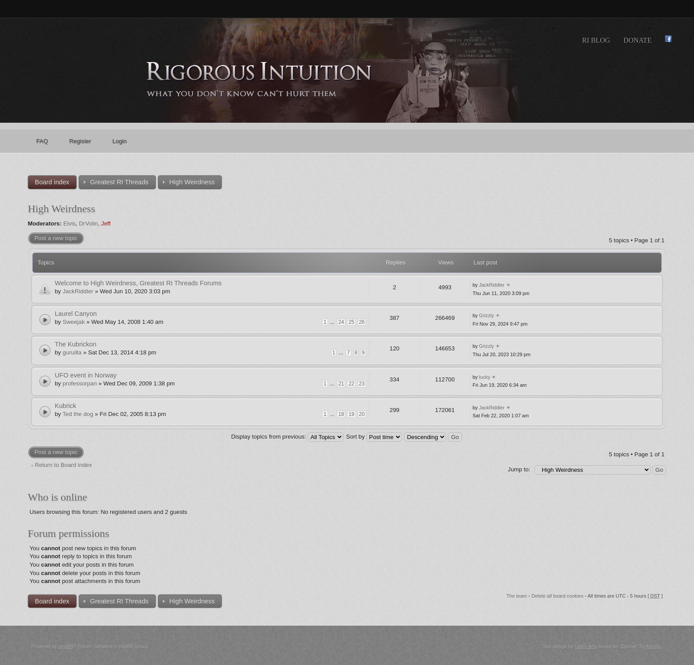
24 (341, 322)
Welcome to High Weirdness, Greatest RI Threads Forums (138, 283)
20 (362, 414)
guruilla (71, 352)
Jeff (106, 223)
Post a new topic (56, 238)
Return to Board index (63, 465)
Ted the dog (77, 414)
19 (351, 414)
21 (341, 384)
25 (351, 322)
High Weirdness (61, 208)
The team (516, 596)
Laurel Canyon (76, 313)
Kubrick (66, 405)
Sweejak (73, 322)
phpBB (65, 646)
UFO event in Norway (86, 375)
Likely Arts (586, 646)
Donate (637, 40)
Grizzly (486, 315)
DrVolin (88, 223)
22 (351, 384)
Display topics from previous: (287, 436)
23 (362, 384)
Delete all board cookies (557, 596)
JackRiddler (77, 291)
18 (341, 414)
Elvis (69, 223)
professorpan (79, 383)
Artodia (653, 646)
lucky (484, 377)
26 (362, 322)
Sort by (374, 436)
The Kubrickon (75, 344)
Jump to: (519, 469)
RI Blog (596, 40)
